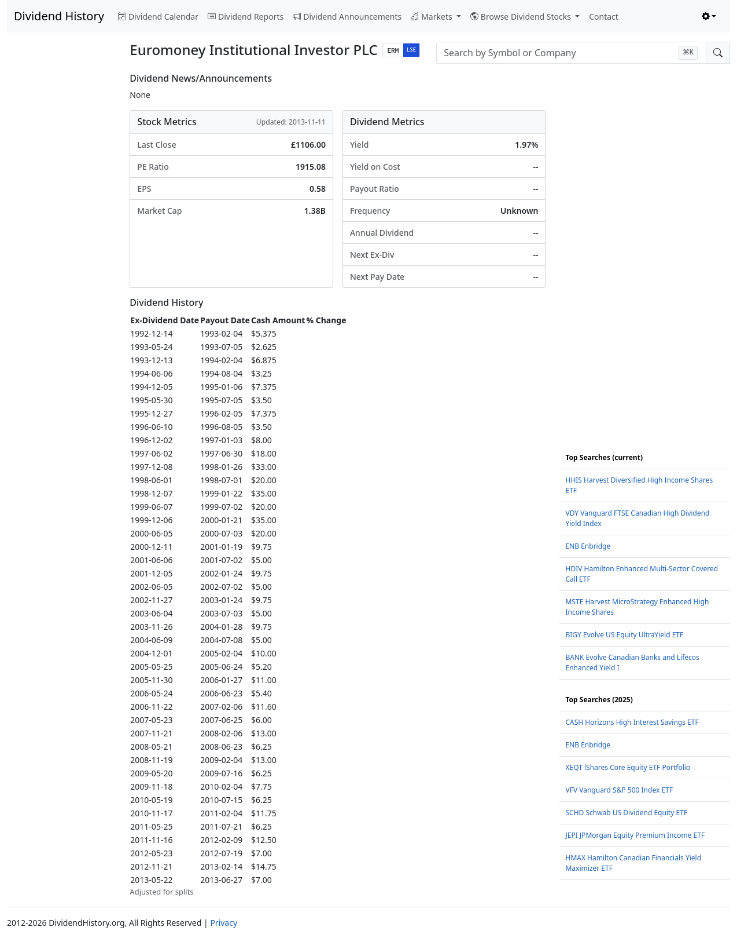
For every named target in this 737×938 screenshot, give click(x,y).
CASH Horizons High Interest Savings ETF (631, 722)
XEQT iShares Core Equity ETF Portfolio (627, 767)
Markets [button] (432, 16)
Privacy (223, 922)
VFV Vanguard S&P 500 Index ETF (619, 790)
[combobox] (571, 53)
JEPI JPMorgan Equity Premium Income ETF (635, 835)
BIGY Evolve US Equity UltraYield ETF (624, 635)
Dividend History (59, 16)
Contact (603, 16)
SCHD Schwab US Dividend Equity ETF (626, 812)
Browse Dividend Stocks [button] (521, 16)
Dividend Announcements (347, 16)
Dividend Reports (245, 16)
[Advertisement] (61, 247)
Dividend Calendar (158, 16)
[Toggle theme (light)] (709, 16)
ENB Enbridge (587, 546)
